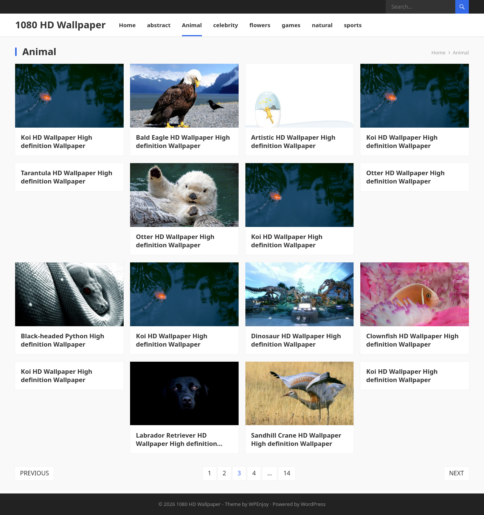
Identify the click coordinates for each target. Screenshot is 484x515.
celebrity (225, 25)
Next (456, 473)
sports (353, 25)
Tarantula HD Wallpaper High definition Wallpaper (66, 177)
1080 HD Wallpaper (60, 24)
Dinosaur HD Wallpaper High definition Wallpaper (296, 340)
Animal (192, 25)
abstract (159, 25)
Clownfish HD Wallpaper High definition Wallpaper (412, 340)
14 (287, 473)
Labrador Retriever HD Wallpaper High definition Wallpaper (176, 439)
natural (322, 25)
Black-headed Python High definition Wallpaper (62, 340)
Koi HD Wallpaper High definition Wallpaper (56, 141)
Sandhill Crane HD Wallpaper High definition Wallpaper (296, 439)
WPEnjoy (259, 504)
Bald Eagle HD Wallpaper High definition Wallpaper (183, 141)
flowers (260, 25)
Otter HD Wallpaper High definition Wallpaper (175, 241)
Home (127, 25)
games (291, 25)
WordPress (313, 504)
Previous (34, 473)
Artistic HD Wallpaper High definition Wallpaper (293, 141)
